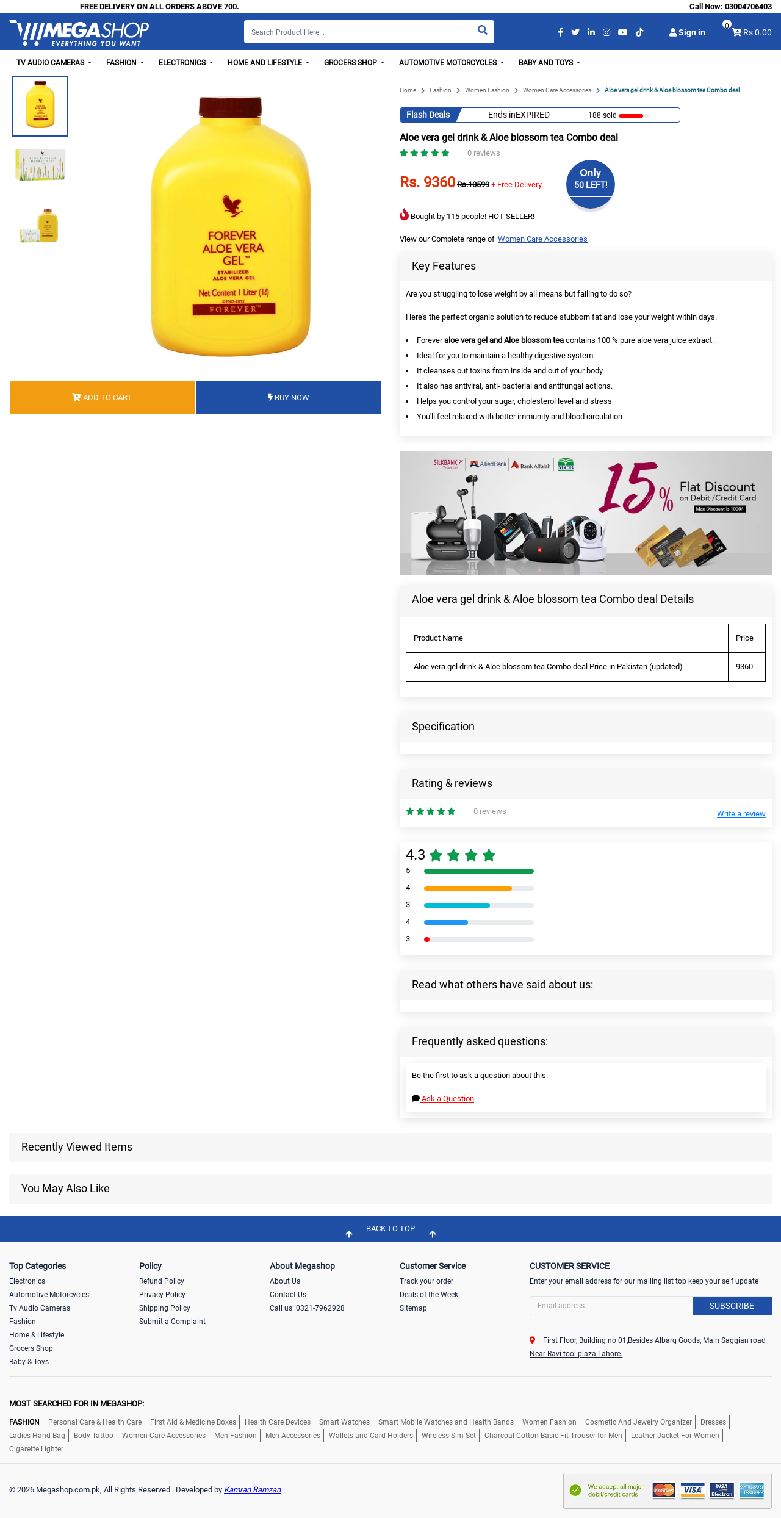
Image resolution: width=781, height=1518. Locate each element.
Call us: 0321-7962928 (307, 1308)
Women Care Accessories (557, 90)
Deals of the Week (429, 1294)
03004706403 (748, 6)
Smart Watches (344, 1422)
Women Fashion (487, 90)
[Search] (369, 31)
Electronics (27, 1281)
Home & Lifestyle (36, 1335)
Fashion (441, 90)
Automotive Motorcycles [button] (448, 63)
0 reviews (483, 152)
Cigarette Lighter (36, 1449)
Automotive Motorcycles (49, 1294)
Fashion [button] (122, 63)
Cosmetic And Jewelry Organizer (638, 1422)
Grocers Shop (31, 1348)
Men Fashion (235, 1435)
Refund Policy (161, 1281)
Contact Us (288, 1294)
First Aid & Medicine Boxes (193, 1422)
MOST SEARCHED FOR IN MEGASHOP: (76, 1403)
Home (408, 90)
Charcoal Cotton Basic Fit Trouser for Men (553, 1435)
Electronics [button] (183, 63)
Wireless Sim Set (449, 1435)
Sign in (687, 32)
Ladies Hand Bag (37, 1435)
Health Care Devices (278, 1422)
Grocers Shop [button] (351, 63)
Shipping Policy (164, 1308)
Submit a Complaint (172, 1321)
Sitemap (413, 1308)
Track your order (426, 1281)
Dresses (713, 1422)
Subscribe (732, 1306)
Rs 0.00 (757, 32)
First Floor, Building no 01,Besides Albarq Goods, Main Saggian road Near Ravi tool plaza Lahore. (648, 1347)
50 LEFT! (591, 185)
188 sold (602, 115)
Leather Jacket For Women (675, 1435)
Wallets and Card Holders (371, 1435)
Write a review (741, 813)
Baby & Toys (29, 1362)
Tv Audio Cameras (39, 1308)
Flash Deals (428, 115)
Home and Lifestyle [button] (266, 63)
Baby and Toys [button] (547, 63)
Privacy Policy (162, 1294)
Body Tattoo (93, 1435)
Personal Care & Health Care (95, 1422)
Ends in (502, 115)
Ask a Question (443, 1098)
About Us (285, 1281)
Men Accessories (292, 1435)
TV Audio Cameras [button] (51, 63)
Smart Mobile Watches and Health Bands (446, 1422)
